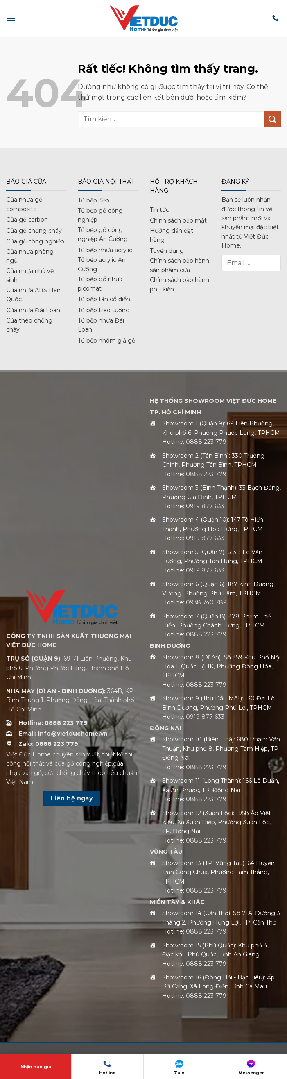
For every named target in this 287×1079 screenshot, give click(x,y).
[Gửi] (272, 119)
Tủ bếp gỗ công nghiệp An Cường (103, 234)
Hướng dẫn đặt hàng (171, 235)
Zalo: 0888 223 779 (48, 743)
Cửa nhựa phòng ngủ (30, 256)
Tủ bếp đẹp (93, 200)
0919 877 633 (205, 506)
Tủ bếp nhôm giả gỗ (107, 340)
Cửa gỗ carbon (27, 219)
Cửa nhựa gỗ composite (24, 204)
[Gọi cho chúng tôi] (275, 18)
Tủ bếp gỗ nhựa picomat (100, 283)
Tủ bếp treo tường (104, 310)
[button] (11, 18)
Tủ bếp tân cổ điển (104, 299)
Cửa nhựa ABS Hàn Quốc (33, 294)
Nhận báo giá (35, 1067)
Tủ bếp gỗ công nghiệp (100, 215)
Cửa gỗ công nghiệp (35, 241)
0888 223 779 (206, 441)
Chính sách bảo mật (178, 220)
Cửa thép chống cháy (29, 325)
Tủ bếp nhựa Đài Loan (101, 325)
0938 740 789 (206, 602)
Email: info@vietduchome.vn (63, 733)
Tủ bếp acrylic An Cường (102, 264)
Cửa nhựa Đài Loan (33, 310)
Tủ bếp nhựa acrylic (105, 250)
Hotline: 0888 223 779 (53, 723)
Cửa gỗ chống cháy (34, 230)
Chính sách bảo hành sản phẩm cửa (179, 265)
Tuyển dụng (167, 250)
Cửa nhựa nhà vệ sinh (30, 275)
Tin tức (159, 210)
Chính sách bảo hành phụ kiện (179, 284)
